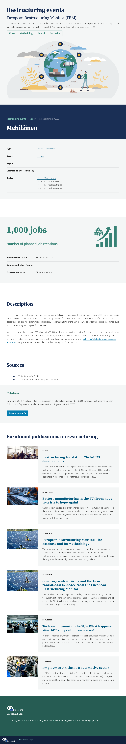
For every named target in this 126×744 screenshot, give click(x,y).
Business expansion (46, 148)
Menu (122, 740)
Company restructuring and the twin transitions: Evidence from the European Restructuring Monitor (74, 585)
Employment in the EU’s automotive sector (75, 668)
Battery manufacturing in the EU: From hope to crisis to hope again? (77, 501)
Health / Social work (46, 178)
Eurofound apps (15, 714)
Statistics (55, 33)
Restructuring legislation (88, 720)
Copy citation (16, 413)
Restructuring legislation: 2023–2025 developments (71, 459)
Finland (31, 118)
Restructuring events (16, 118)
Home (12, 33)
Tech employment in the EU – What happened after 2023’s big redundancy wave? (77, 628)
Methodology (26, 33)
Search (41, 33)
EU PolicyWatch (15, 720)
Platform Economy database (39, 720)
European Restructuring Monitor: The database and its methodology (72, 542)
